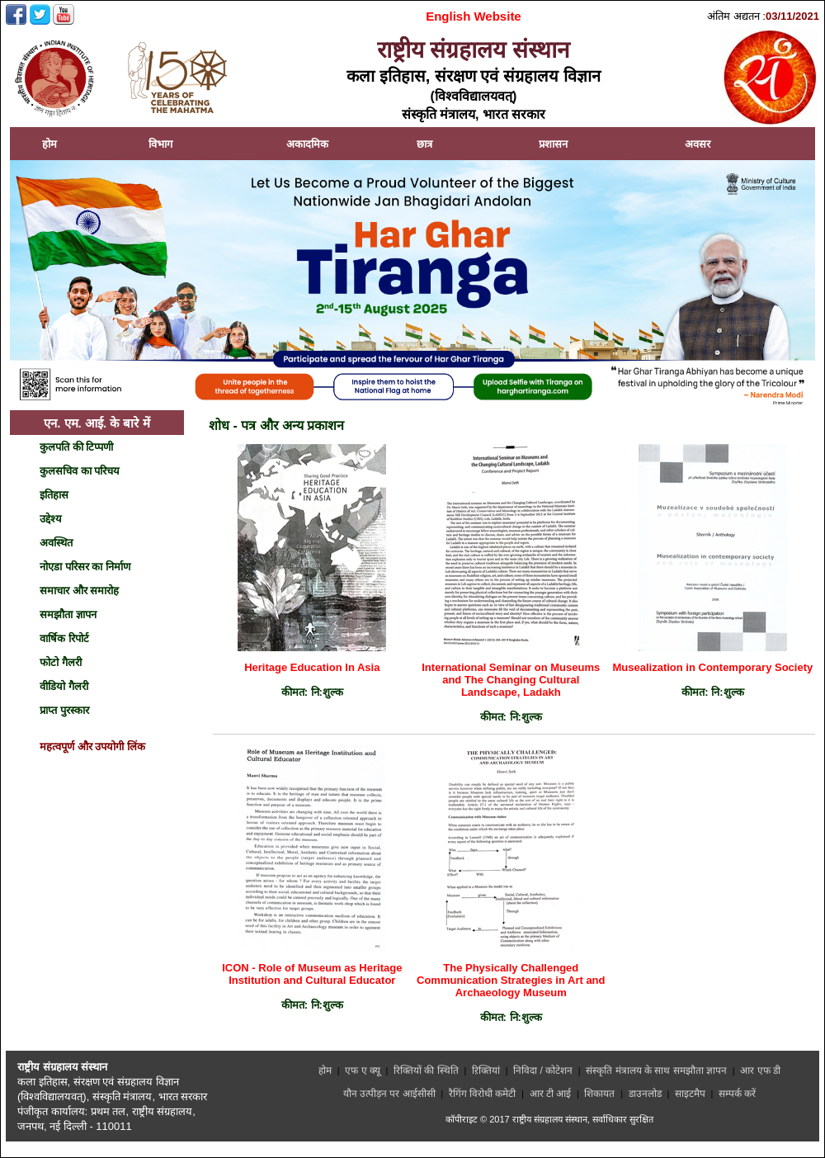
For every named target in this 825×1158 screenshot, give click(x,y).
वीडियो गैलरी (64, 686)
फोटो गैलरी (61, 662)
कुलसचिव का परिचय (80, 471)
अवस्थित (56, 542)
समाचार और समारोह (79, 590)
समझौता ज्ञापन (68, 614)
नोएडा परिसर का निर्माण (85, 566)
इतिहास (54, 495)
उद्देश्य (51, 519)
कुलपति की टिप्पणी (76, 447)
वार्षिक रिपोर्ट (64, 638)
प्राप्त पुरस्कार (64, 710)
